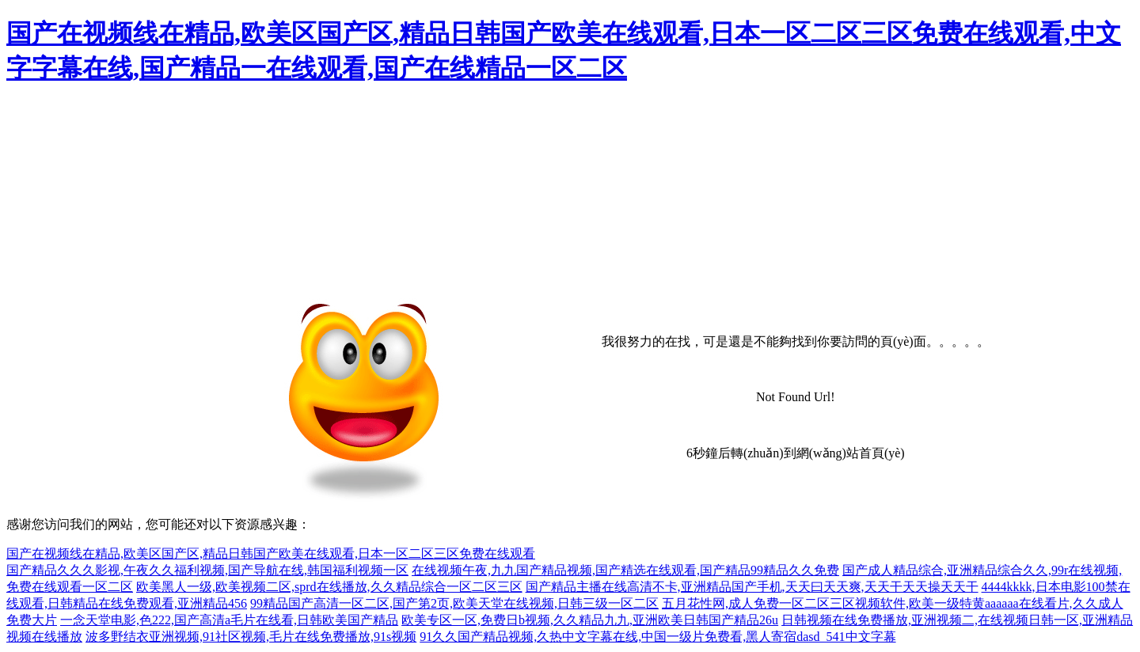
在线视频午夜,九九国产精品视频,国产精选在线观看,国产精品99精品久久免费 (625, 570)
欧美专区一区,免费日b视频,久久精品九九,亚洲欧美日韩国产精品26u (589, 620)
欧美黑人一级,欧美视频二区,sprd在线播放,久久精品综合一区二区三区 (329, 586)
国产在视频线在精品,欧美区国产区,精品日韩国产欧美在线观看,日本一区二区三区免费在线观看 (270, 553)
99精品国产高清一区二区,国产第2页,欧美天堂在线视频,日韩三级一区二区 (454, 603)
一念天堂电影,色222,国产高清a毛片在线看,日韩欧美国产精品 (229, 620)
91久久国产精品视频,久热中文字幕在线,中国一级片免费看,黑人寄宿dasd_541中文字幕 (657, 636)
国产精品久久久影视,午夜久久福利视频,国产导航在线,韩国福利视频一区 (207, 570)
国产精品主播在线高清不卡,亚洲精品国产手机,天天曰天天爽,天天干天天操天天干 (752, 586)
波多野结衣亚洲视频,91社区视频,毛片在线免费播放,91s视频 (251, 636)
